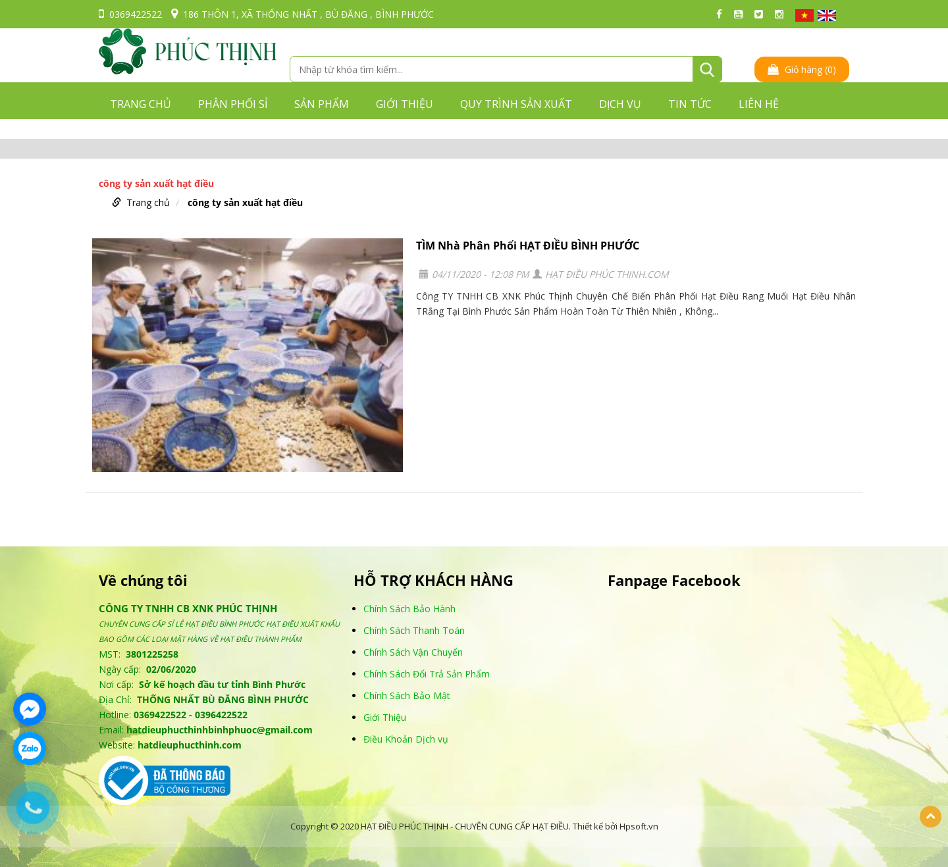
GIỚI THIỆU (404, 104)
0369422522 (130, 14)
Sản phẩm (321, 104)
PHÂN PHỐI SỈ (232, 104)
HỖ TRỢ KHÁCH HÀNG (434, 580)
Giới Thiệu (384, 717)
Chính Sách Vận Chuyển (413, 652)
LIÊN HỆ (759, 104)
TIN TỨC (690, 104)
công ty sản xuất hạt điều (245, 202)
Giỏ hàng (802, 69)
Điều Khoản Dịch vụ (405, 739)
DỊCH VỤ (620, 104)
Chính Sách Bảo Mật (406, 695)
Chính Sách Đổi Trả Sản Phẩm (426, 674)
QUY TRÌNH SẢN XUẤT (516, 104)
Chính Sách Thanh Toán (414, 630)
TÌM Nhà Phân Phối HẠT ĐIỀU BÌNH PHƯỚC (527, 245)
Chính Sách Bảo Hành (409, 608)
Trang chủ (140, 104)
